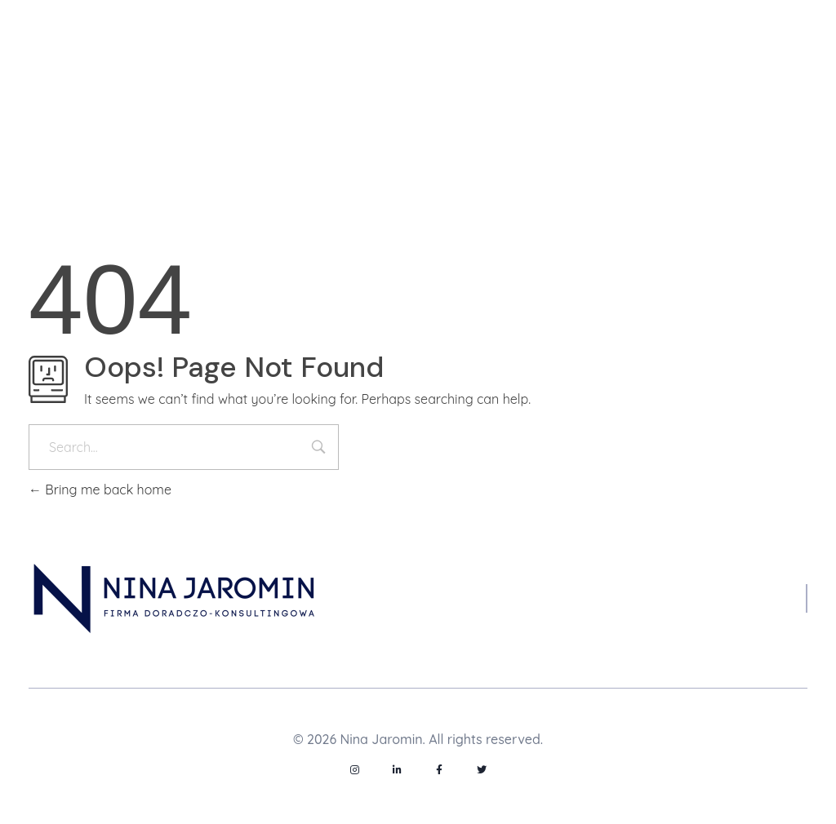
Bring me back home (100, 489)
